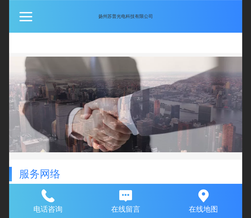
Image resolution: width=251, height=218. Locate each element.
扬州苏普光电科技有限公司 (125, 16)
